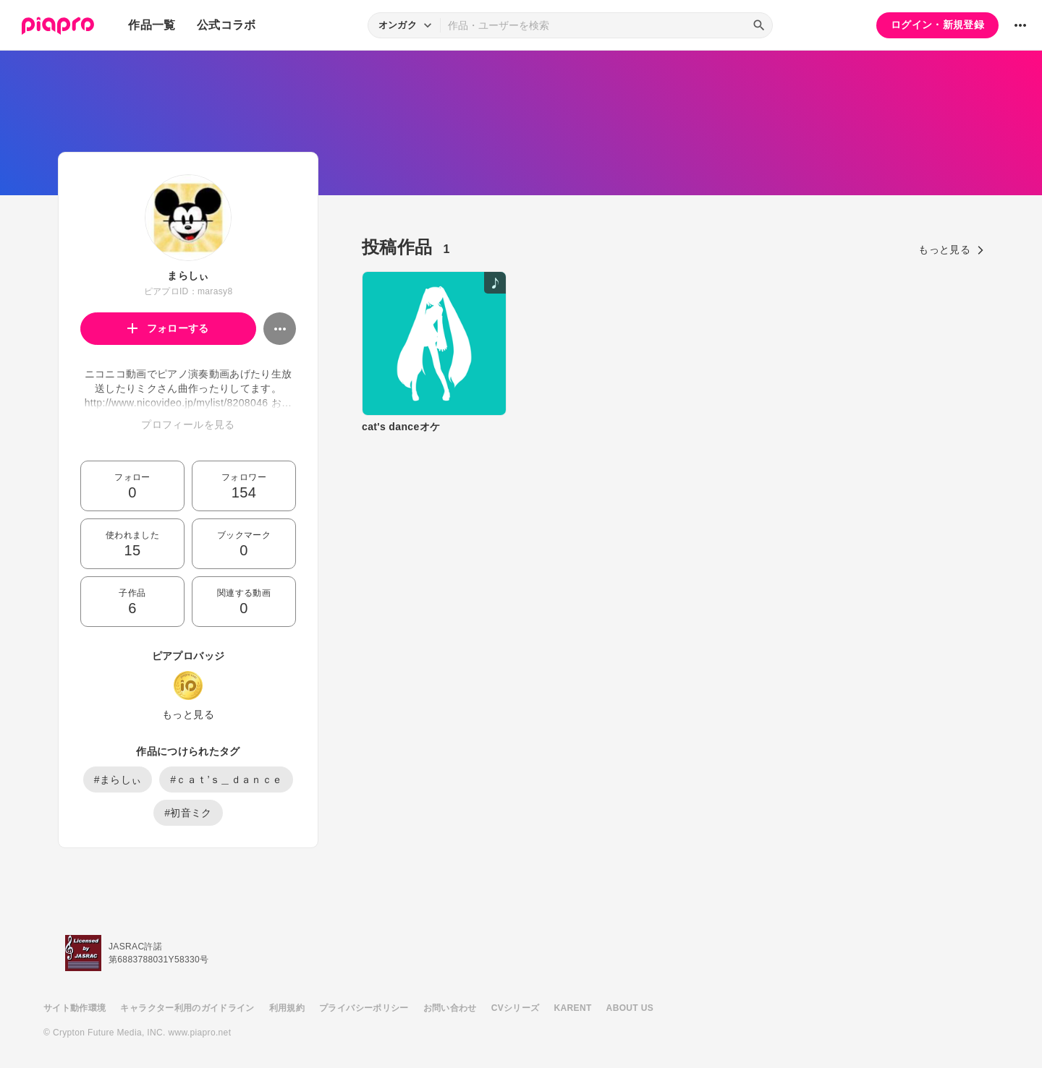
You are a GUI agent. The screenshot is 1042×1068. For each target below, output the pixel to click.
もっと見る (188, 714)
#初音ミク (188, 813)
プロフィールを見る (187, 424)
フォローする (168, 328)
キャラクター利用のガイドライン (187, 1008)
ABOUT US (629, 1008)
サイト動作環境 (74, 1008)
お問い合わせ (450, 1008)
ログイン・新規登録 (937, 24)
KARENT (573, 1008)
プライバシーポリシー (364, 1008)
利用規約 (287, 1008)
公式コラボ (226, 25)
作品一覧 (151, 25)
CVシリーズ (515, 1008)
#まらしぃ (118, 779)
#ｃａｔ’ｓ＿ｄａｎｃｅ (226, 779)
